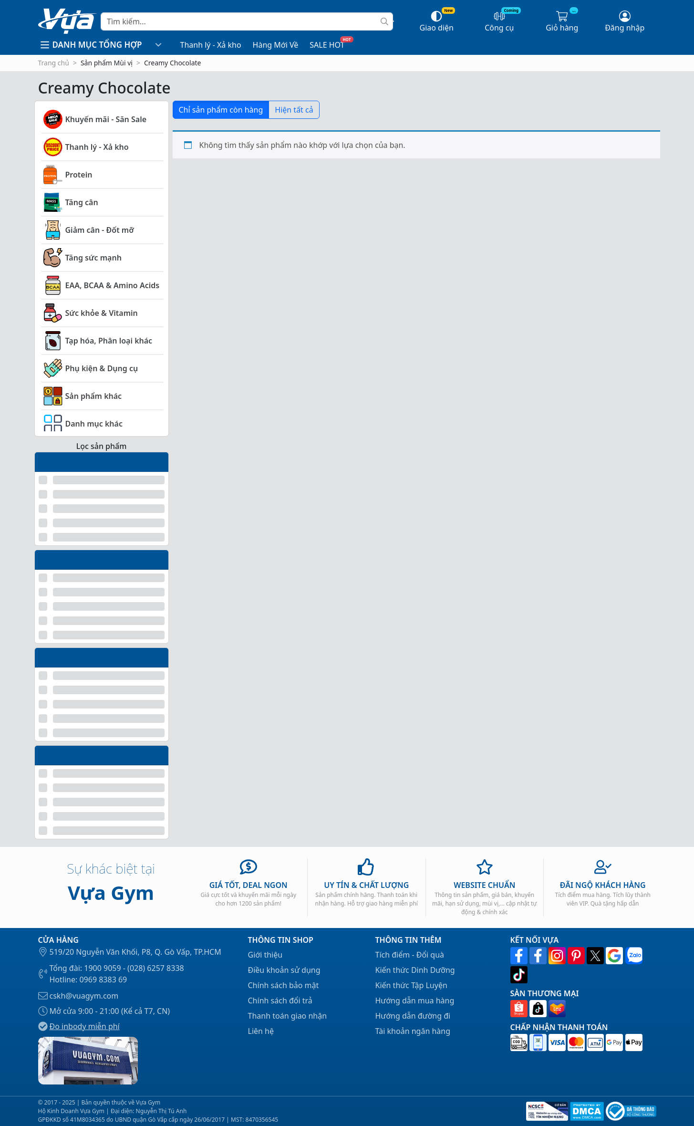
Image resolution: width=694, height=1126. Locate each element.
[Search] (247, 21)
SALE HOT (327, 45)
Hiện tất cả (294, 109)
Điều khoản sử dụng (284, 970)
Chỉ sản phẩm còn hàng (221, 109)
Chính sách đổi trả (280, 1000)
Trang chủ (53, 62)
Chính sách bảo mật (283, 985)
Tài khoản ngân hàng (413, 1031)
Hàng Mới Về (276, 45)
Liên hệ (261, 1031)
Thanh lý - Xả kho (210, 45)
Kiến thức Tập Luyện (411, 985)
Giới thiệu (265, 954)
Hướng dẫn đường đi (413, 1016)
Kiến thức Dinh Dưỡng (415, 970)
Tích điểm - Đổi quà (410, 954)
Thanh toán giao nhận (287, 1016)
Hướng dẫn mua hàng (415, 1000)
